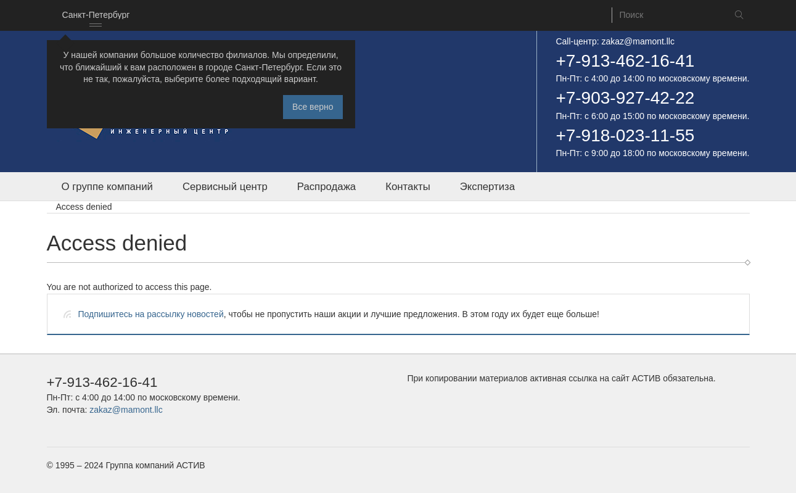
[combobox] (96, 15)
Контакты (407, 187)
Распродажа (326, 187)
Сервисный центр (225, 187)
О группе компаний (107, 187)
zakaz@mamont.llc (638, 41)
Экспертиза (487, 187)
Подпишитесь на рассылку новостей (151, 314)
